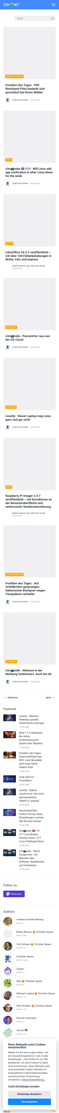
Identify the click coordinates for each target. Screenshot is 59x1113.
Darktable (8, 952)
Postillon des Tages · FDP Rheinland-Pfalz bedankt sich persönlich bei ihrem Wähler (25, 65)
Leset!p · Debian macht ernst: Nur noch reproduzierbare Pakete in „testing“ (31, 608)
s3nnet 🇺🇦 (22, 843)
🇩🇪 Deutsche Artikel (14, 915)
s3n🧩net (11, 5)
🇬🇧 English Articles (13, 920)
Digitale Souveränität (14, 984)
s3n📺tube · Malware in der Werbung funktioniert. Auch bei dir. (28, 485)
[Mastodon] (14, 707)
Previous (10, 511)
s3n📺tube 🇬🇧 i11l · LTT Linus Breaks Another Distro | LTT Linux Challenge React (31, 649)
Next (51, 511)
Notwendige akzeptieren (29, 1094)
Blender (7, 938)
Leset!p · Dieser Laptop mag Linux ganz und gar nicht (28, 300)
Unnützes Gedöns (14, 53)
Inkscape (8, 1035)
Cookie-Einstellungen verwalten (23, 1086)
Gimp (6, 1012)
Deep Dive (8, 966)
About (6, 924)
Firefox (7, 998)
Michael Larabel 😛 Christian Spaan (36, 806)
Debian (7, 961)
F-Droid (7, 989)
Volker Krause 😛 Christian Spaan (35, 856)
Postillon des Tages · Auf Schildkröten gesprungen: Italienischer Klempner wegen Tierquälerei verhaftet (25, 425)
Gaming (7, 1007)
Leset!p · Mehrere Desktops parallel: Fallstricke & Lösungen (31, 533)
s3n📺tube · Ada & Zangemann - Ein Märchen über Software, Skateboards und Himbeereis (31, 671)
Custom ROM (10, 947)
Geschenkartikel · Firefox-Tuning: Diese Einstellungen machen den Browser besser (31, 629)
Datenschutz (10, 957)
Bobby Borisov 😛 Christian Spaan (28, 196)
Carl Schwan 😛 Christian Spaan (34, 757)
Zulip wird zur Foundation (26, 592)
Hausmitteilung (11, 1026)
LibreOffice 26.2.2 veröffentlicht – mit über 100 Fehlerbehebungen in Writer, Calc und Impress (28, 186)
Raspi (8, 347)
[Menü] (52, 4)
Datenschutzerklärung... (33, 1079)
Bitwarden (8, 934)
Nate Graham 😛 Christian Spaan (34, 819)
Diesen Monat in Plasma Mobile (20, 975)
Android (7, 929)
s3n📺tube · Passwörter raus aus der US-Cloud (27, 244)
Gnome (7, 1016)
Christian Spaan (20, 77)
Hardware (11, 290)
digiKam (7, 979)
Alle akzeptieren (30, 1102)
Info (5, 1030)
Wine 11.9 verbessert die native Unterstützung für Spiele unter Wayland (31, 551)
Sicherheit (11, 234)
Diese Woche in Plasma (16, 970)
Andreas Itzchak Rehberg (30, 732)
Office (9, 174)
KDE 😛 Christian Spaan (29, 794)
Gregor (20, 782)
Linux (8, 113)
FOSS (6, 1002)
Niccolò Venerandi (26, 831)
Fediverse (8, 993)
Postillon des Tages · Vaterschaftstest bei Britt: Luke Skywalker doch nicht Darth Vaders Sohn (30, 573)
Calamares (9, 943)
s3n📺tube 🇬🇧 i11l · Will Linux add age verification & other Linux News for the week (29, 125)
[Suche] (35, 18)
